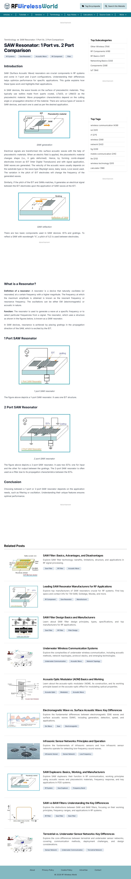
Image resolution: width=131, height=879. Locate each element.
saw (58, 726)
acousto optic (50, 692)
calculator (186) (98, 168)
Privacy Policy (48, 870)
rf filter (60, 568)
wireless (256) (97, 139)
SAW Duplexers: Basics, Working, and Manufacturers (74, 772)
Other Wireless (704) (100, 46)
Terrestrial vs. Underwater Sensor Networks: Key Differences (78, 833)
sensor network (69, 754)
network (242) (97, 144)
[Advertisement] (65, 29)
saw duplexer (63, 788)
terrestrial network (95, 850)
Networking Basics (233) (102, 61)
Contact (98, 870)
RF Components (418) (100, 51)
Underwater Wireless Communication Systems (70, 648)
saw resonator (25, 56)
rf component (57, 56)
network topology (93, 661)
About (32, 870)
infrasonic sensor (51, 754)
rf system (49, 788)
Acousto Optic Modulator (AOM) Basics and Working (73, 679)
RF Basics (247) (98, 56)
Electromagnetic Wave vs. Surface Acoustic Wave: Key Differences (82, 710)
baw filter (72, 816)
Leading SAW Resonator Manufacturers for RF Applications (77, 586)
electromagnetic (71, 726)
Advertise (83, 870)
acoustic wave (41, 56)
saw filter (48, 568)
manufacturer (82, 599)
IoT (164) (94, 70)
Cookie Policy (66, 870)
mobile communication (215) (103, 154)
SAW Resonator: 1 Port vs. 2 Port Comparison (42, 39)
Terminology (10, 39)
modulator (64, 692)
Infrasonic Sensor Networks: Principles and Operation (74, 741)
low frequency (85, 754)
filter (69, 56)
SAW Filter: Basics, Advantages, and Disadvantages (73, 555)
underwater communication (55, 661)
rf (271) (94, 135)
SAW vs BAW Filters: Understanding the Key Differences (76, 803)
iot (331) (94, 130)
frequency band (79, 788)
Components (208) (99, 65)
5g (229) (94, 149)
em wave (48, 726)
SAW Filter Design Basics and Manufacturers (69, 617)
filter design (72, 630)
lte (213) (94, 158)
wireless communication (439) (104, 125)
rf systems (10, 56)
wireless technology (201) (102, 163)
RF (31, 6)
